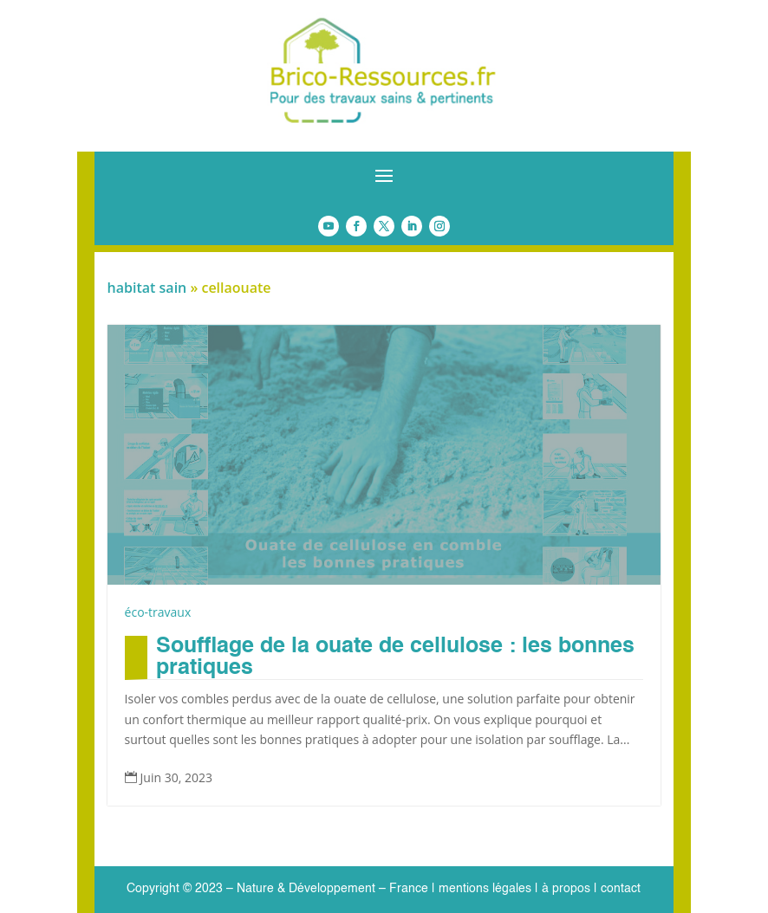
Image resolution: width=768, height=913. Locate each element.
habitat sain (147, 287)
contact (621, 889)
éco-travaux (158, 612)
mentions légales (485, 889)
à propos (564, 889)
